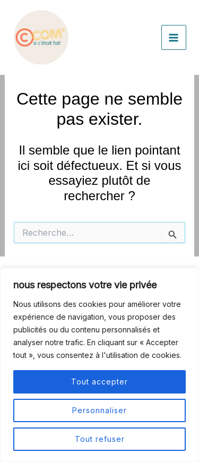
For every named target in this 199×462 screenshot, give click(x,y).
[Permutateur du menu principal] (174, 37)
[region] (99, 365)
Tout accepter (99, 381)
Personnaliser (99, 410)
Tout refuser (100, 438)
